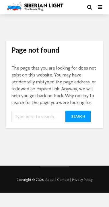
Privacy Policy (82, 179)
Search (78, 116)
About (49, 179)
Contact (63, 179)
